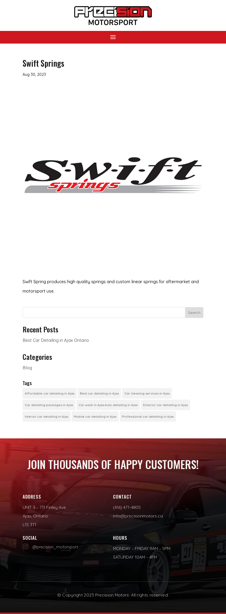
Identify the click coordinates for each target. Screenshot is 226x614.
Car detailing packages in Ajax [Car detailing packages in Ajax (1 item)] (49, 405)
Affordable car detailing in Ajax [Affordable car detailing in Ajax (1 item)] (50, 393)
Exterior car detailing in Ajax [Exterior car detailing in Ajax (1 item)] (165, 405)
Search (194, 312)
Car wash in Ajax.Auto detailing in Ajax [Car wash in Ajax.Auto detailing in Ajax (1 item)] (108, 405)
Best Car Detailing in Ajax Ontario (56, 340)
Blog (27, 367)
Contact (122, 496)
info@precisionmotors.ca (138, 516)
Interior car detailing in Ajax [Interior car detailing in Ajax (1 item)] (46, 416)
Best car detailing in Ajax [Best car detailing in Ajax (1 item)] (99, 393)
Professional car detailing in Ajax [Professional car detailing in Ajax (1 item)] (148, 416)
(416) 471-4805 (127, 507)
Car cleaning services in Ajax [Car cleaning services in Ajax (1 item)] (147, 393)
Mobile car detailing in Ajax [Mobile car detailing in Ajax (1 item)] (95, 416)
